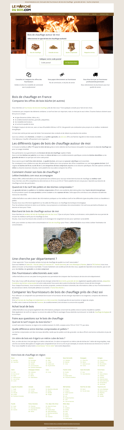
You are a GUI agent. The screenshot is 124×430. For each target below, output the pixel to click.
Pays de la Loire (102, 387)
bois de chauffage (55, 223)
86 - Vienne (31, 411)
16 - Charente (32, 406)
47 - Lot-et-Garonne (34, 365)
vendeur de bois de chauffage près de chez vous (40, 214)
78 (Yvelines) (96, 265)
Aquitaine (31, 358)
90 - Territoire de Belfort (69, 377)
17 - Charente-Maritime (34, 408)
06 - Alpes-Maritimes (51, 411)
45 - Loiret (13, 381)
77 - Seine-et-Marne (103, 374)
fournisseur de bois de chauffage (36, 108)
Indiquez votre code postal (50, 59)
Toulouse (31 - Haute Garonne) (55, 265)
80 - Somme (14, 410)
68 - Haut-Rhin (14, 362)
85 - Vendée (101, 396)
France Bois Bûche (57, 288)
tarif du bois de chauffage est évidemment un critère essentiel (36, 300)
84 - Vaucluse (49, 416)
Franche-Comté (67, 370)
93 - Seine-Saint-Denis (103, 381)
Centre (13, 370)
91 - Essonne (101, 377)
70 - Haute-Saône (67, 375)
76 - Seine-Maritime (85, 374)
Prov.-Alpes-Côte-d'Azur (52, 404)
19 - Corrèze (32, 389)
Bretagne (100, 358)
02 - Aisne (13, 406)
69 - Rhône (66, 415)
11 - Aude (13, 389)
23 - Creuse (31, 391)
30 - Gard (13, 391)
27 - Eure (82, 372)
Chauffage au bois (23, 14)
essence (40, 302)
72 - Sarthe (100, 394)
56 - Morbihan (101, 365)
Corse (47, 370)
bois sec (63, 137)
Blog (94, 14)
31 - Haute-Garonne (68, 392)
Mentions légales (49, 423)
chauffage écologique (102, 312)
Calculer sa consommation (54, 14)
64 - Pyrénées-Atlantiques (35, 367)
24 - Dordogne (32, 360)
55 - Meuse (48, 391)
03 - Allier (48, 360)
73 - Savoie (66, 416)
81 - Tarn (65, 399)
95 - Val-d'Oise (101, 384)
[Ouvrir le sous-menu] (31, 14)
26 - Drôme (66, 410)
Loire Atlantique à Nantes (77, 265)
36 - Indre (13, 375)
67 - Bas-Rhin (14, 360)
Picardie (13, 404)
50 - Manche (66, 362)
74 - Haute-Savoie (67, 418)
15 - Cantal (48, 362)
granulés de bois (73, 281)
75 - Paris (100, 372)
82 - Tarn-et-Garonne (68, 401)
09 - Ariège (66, 389)
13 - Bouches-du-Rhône (52, 413)
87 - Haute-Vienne (33, 392)
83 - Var (48, 415)
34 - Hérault (14, 392)
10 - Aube (31, 374)
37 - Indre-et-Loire (15, 377)
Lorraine (48, 387)
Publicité (64, 423)
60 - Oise (13, 408)
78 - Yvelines (101, 375)
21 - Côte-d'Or (84, 360)
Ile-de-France (101, 370)
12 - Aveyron (66, 391)
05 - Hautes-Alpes (50, 410)
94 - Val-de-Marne (102, 382)
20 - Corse (48, 372)
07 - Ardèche (66, 408)
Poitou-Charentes (33, 404)
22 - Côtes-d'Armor (103, 360)
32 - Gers (65, 394)
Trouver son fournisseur (78, 14)
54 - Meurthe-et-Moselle (52, 389)
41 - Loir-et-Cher (15, 379)
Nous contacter (58, 423)
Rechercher (71, 62)
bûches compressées (29, 283)
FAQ (37, 14)
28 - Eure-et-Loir (15, 374)
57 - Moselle (49, 392)
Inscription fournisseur (73, 423)
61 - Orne (65, 364)
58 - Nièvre (83, 362)
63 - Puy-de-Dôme (50, 365)
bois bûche (63, 281)
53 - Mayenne (101, 392)
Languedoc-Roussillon (17, 387)
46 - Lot (65, 396)
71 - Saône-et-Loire (85, 364)
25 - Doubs (66, 372)
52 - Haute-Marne (33, 377)
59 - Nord (82, 389)
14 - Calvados (66, 360)
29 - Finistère (101, 362)
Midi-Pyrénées (66, 387)
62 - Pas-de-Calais (85, 391)
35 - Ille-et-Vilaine (102, 364)
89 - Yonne (83, 365)
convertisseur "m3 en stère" (45, 346)
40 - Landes (31, 364)
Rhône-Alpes (66, 404)
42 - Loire (65, 413)
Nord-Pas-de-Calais (85, 387)
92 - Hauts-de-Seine (103, 379)
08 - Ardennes (32, 372)
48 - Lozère (14, 394)
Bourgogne (83, 358)
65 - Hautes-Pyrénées (68, 398)
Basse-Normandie (67, 358)
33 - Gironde (32, 362)
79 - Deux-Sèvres (33, 410)
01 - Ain (65, 406)
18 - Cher (13, 372)
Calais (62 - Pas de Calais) (34, 265)
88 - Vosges (49, 394)
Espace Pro (104, 14)
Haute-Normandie (85, 370)
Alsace (13, 358)
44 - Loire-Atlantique (103, 389)
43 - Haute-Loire (50, 364)
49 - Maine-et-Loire (102, 391)
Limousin (31, 387)
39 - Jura (65, 374)
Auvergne (48, 358)
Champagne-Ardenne (34, 370)
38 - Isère (65, 411)
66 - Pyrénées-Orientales (17, 396)
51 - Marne (31, 375)
